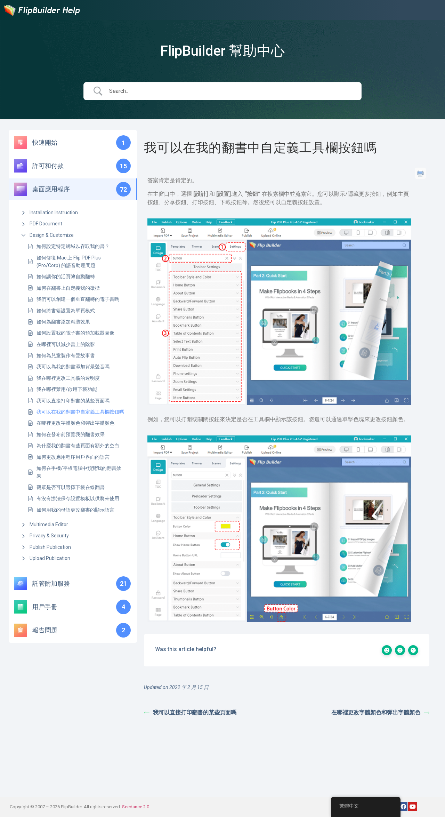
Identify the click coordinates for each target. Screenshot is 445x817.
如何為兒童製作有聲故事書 (66, 355)
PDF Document (46, 223)
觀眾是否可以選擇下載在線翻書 (71, 487)
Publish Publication (50, 547)
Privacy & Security (49, 535)
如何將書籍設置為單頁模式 (66, 310)
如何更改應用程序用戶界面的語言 (73, 457)
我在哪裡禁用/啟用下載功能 (67, 389)
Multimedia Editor (49, 524)
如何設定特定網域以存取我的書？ (73, 246)
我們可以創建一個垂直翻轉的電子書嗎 (78, 299)
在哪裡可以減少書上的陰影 (66, 344)
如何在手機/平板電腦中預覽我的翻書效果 (79, 472)
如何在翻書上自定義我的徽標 (68, 288)
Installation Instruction (54, 212)
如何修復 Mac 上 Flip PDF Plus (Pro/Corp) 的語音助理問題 (69, 261)
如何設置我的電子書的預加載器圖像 (75, 333)
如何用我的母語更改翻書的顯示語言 (75, 510)
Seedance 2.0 (135, 806)
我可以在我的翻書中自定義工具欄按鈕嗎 (80, 412)
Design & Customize (52, 235)
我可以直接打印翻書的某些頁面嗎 (73, 400)
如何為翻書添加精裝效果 (63, 322)
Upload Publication (50, 558)
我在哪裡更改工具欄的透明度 (68, 378)
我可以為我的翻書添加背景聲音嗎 (73, 366)
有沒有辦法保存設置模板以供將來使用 (78, 498)
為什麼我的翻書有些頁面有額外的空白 (78, 445)
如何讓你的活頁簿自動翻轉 (66, 276)
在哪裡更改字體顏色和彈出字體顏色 (75, 423)
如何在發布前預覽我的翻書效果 (71, 434)
